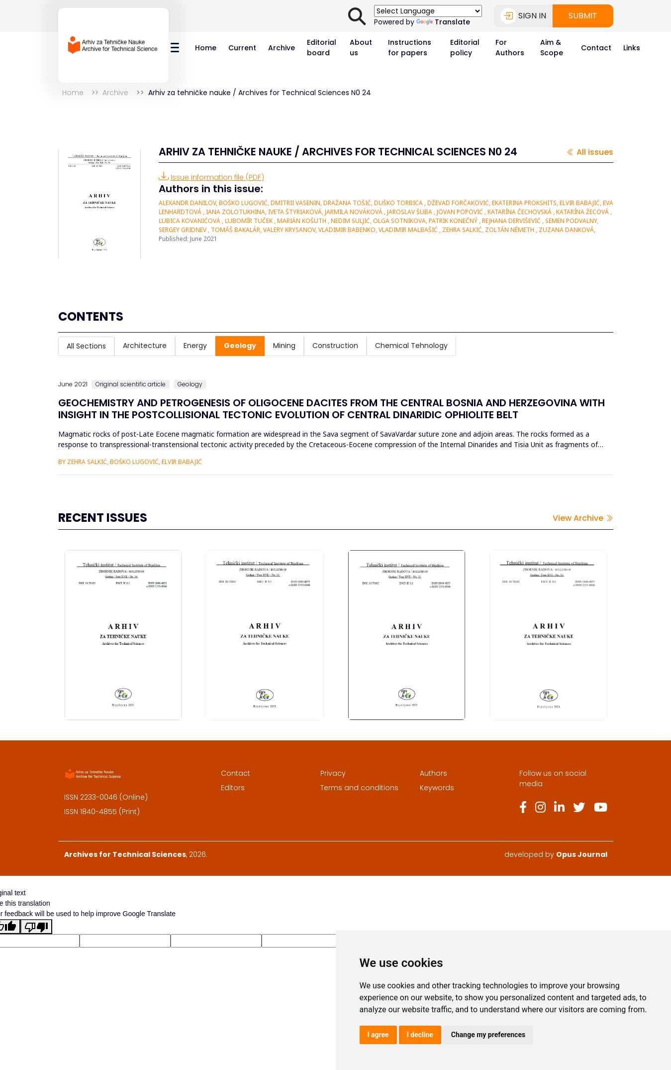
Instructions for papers (409, 47)
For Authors (509, 47)
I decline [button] (420, 1035)
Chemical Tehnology (411, 346)
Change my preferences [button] (488, 1035)
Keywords (437, 788)
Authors (433, 773)
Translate (443, 22)
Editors (233, 788)
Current (242, 48)
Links (631, 48)
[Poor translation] (36, 926)
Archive (281, 48)
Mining (284, 346)
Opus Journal (581, 854)
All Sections (86, 346)
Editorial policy (464, 47)
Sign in (523, 16)
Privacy (333, 773)
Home (205, 48)
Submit (583, 15)
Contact (596, 48)
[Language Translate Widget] (428, 11)
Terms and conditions (359, 788)
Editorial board (321, 47)
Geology (240, 346)
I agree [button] (378, 1035)
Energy (195, 346)
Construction (335, 346)
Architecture (145, 346)
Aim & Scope (551, 47)
